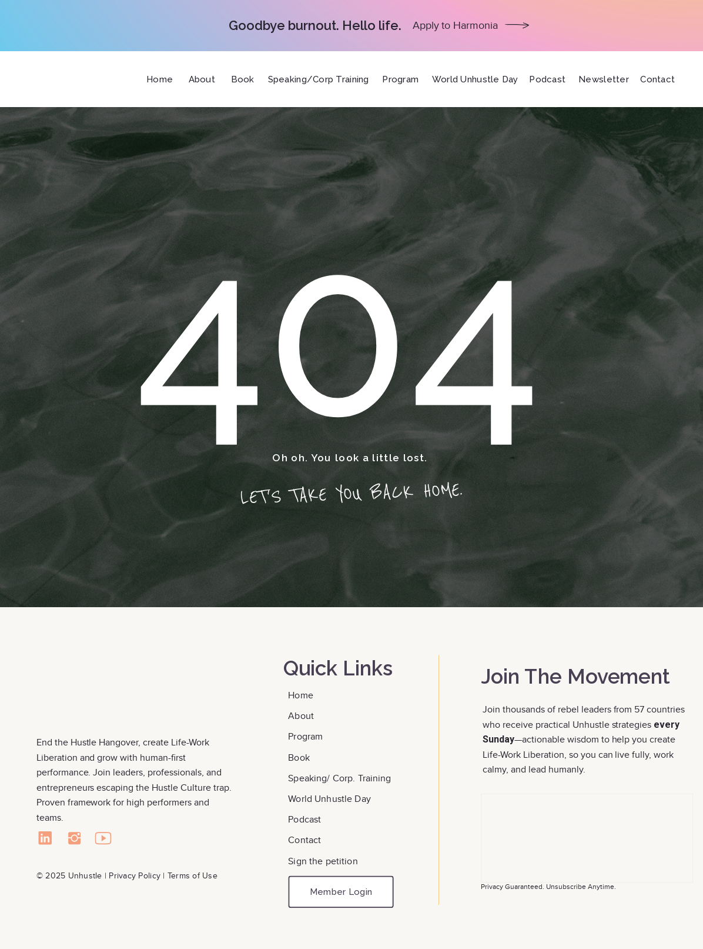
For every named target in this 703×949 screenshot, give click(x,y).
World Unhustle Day (329, 798)
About (302, 715)
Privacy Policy (134, 875)
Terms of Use (192, 875)
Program (305, 736)
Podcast (304, 818)
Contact (305, 840)
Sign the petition (322, 860)
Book (300, 757)
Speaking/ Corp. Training (339, 777)
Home (302, 695)
